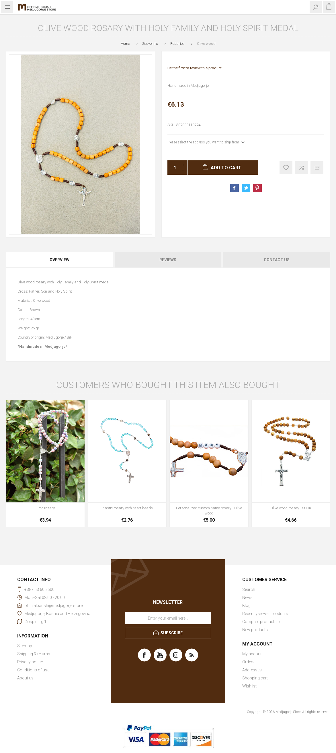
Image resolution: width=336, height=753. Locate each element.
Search (248, 589)
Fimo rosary (45, 508)
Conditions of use (33, 670)
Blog (246, 605)
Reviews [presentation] (167, 260)
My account (253, 654)
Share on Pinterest (257, 188)
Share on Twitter (246, 188)
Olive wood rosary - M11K (290, 508)
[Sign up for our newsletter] (168, 618)
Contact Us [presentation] (277, 260)
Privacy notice (30, 662)
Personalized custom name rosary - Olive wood (209, 510)
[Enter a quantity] (173, 167)
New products (255, 629)
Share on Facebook (234, 188)
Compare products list (262, 621)
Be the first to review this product (194, 68)
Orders (248, 662)
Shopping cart (255, 678)
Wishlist (249, 686)
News (247, 597)
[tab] (60, 260)
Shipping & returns (33, 654)
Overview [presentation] (59, 260)
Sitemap (24, 645)
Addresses (252, 670)
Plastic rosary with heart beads (127, 508)
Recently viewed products (265, 613)
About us (25, 678)
